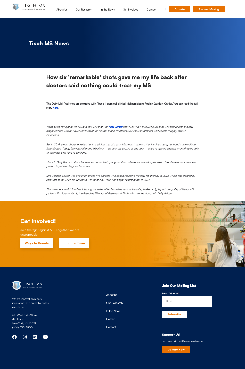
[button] (165, 9)
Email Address (170, 293)
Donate (180, 9)
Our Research (84, 9)
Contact (152, 9)
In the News (108, 9)
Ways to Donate (37, 243)
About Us (61, 9)
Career (110, 319)
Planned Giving (209, 9)
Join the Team (74, 243)
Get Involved (130, 9)
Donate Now (176, 349)
